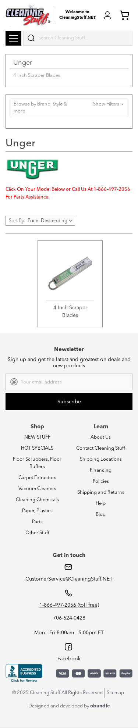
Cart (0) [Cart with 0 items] (124, 15)
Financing (101, 470)
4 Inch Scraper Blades (36, 75)
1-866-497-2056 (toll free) (69, 605)
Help (101, 503)
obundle (100, 706)
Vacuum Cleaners (37, 488)
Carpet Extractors (37, 477)
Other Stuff (37, 533)
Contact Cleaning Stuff (100, 448)
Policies (101, 481)
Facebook (69, 658)
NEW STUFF (37, 437)
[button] (69, 108)
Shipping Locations (101, 459)
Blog (101, 514)
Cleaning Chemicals (37, 499)
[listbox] (51, 220)
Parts (37, 522)
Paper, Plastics (37, 510)
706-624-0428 (69, 618)
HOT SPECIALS (37, 448)
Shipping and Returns (100, 492)
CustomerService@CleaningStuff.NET (69, 579)
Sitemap (115, 692)
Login (107, 15)
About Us (101, 437)
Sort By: (17, 220)
